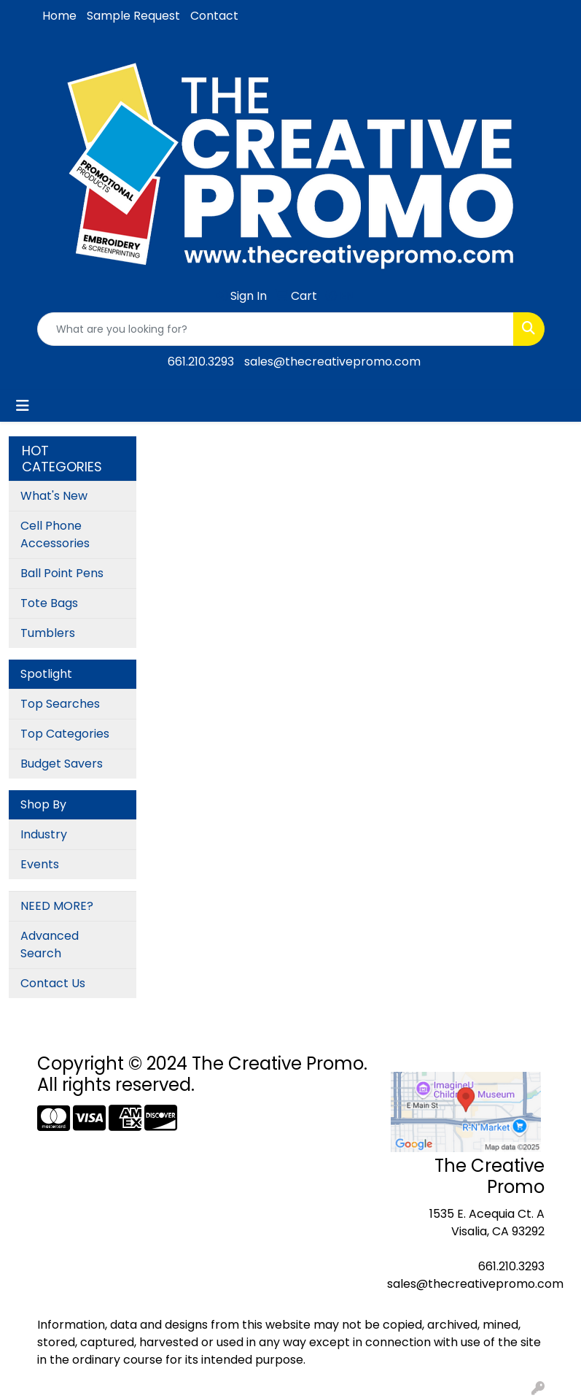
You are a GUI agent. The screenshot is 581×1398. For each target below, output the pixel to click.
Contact (214, 15)
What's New (53, 495)
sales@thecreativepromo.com (332, 361)
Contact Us (52, 983)
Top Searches (60, 703)
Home (59, 15)
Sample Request (133, 15)
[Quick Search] (275, 329)
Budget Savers (61, 763)
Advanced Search (49, 944)
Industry (43, 834)
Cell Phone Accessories (55, 534)
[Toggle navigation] (22, 405)
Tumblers (47, 633)
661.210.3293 (201, 361)
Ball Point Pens (62, 573)
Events (39, 864)
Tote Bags (49, 603)
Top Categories (64, 733)
